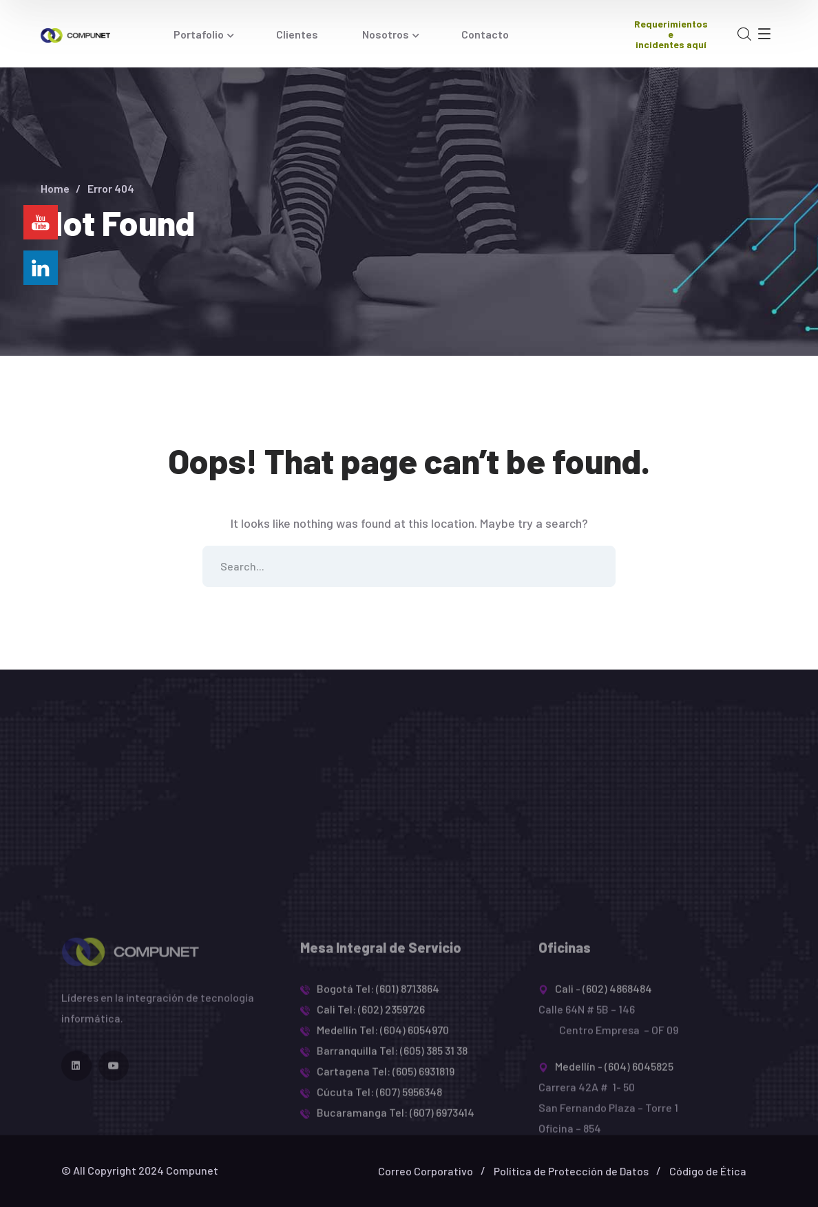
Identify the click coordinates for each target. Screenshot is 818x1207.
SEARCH (595, 566)
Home (55, 188)
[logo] (75, 33)
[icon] (76, 1136)
